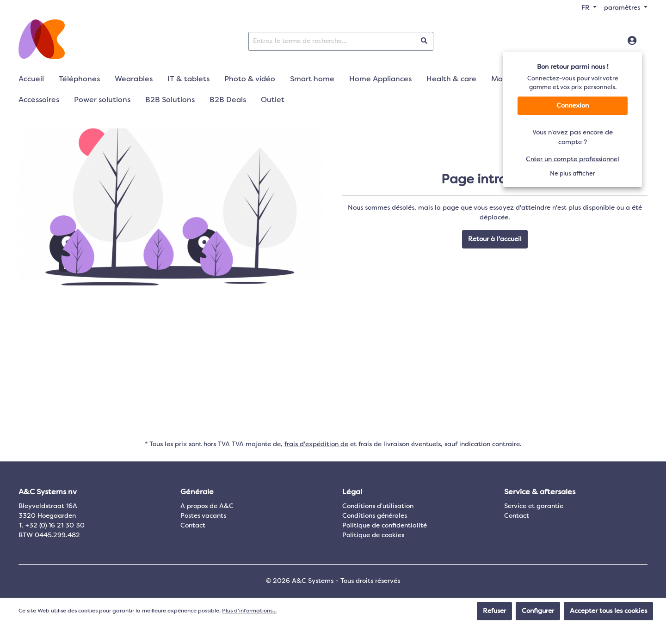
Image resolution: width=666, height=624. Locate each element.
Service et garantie (533, 506)
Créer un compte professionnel (572, 159)
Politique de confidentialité (384, 525)
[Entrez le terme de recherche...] (332, 41)
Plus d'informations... (249, 611)
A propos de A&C (207, 506)
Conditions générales (374, 516)
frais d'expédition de (316, 444)
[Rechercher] (424, 41)
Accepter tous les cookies (608, 611)
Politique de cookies (373, 535)
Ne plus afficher (572, 174)
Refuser (494, 611)
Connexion (572, 106)
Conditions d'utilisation (377, 506)
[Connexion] (632, 41)
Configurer (538, 611)
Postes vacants (203, 516)
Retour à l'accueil (495, 239)
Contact (192, 525)
